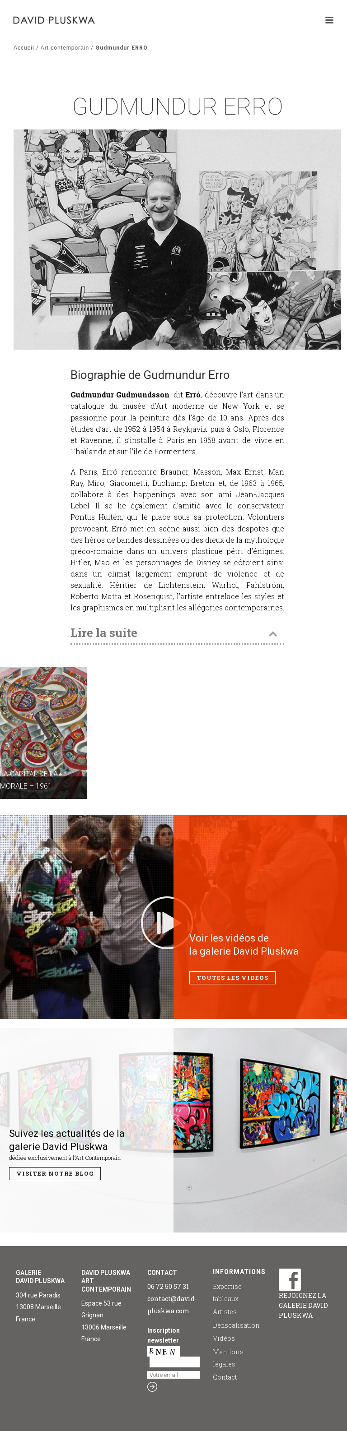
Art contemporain (65, 48)
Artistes (225, 1311)
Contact (225, 1377)
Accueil (24, 48)
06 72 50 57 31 (168, 1286)
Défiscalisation (236, 1325)
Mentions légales (228, 1358)
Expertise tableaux (227, 1292)
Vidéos (224, 1338)
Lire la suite (103, 632)
